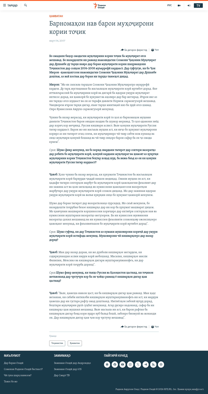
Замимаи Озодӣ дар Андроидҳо (72, 363)
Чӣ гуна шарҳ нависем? (17, 375)
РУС (169, 5)
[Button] (134, 50)
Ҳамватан (56, 16)
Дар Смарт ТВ (62, 375)
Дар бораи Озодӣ (13, 363)
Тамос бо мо (10, 382)
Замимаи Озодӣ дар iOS (68, 369)
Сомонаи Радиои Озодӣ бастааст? (23, 369)
